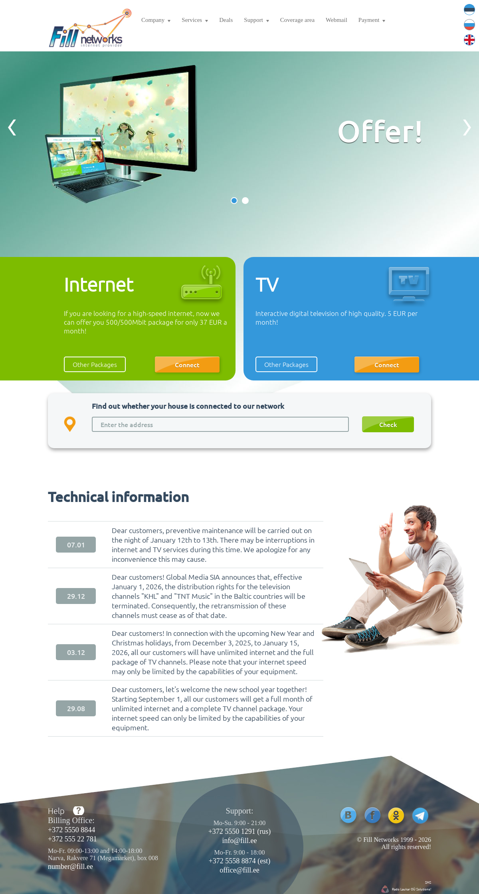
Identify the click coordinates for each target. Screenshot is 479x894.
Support (256, 21)
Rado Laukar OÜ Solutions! (411, 889)
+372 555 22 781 (72, 839)
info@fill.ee (239, 841)
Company (155, 21)
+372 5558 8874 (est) (240, 861)
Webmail (336, 20)
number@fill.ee (70, 866)
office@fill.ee (239, 870)
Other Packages (95, 364)
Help (56, 810)
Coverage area (297, 20)
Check (388, 424)
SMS (428, 882)
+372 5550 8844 (71, 830)
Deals (226, 20)
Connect (187, 364)
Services (195, 21)
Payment (372, 21)
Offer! (380, 130)
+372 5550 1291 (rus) (239, 831)
